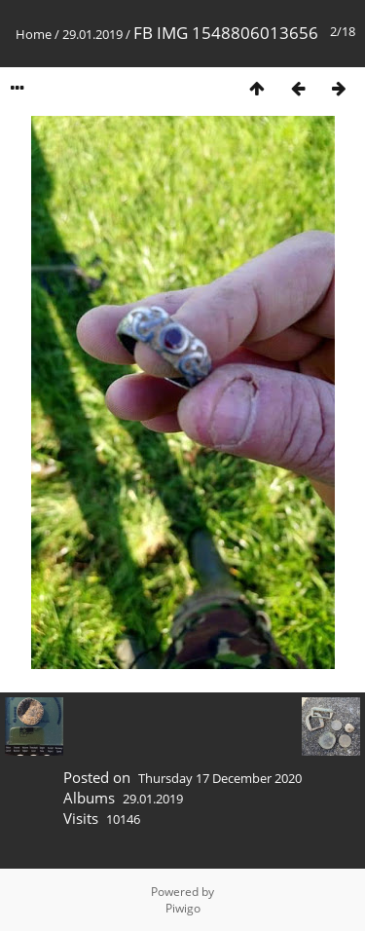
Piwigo (183, 908)
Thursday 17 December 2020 (220, 778)
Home (34, 34)
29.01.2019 (92, 34)
